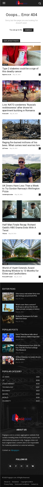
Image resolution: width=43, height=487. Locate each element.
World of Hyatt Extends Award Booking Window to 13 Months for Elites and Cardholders (20, 271)
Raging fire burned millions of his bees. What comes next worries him (21, 144)
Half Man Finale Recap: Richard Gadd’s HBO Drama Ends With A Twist (19, 227)
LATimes (5, 148)
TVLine (4, 233)
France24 (5, 113)
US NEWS (5, 138)
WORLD (5, 101)
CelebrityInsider (7, 194)
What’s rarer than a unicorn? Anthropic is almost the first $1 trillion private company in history (27, 307)
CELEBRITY (6, 182)
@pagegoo (15, 450)
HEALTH (5, 64)
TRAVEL (5, 264)
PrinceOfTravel (7, 277)
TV (3, 221)
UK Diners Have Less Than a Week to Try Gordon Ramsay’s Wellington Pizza (21, 188)
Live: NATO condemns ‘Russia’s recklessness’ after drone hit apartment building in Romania (19, 107)
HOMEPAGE (28, 30)
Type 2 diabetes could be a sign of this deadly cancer (20, 70)
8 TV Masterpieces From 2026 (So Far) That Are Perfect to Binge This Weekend (28, 348)
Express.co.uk (6, 74)
